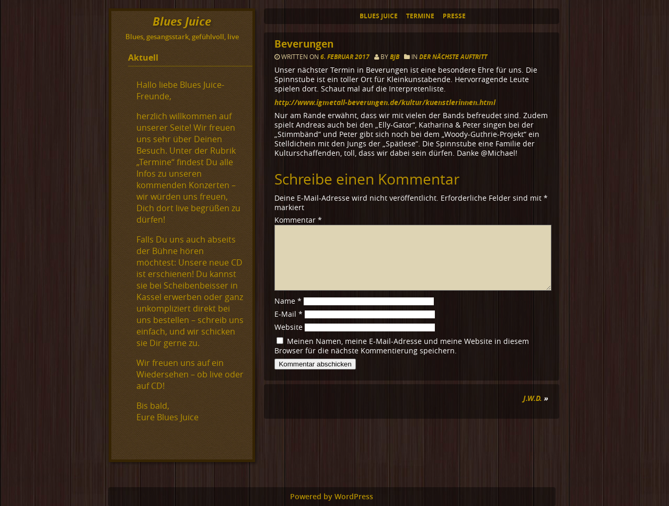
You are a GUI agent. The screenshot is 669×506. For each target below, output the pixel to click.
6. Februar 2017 (345, 56)
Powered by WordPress (331, 496)
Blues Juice (379, 16)
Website (288, 339)
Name (288, 313)
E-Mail (288, 326)
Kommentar (298, 220)
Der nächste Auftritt (453, 56)
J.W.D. (532, 411)
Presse (454, 16)
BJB (394, 56)
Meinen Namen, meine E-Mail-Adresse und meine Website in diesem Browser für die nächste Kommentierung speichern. (401, 358)
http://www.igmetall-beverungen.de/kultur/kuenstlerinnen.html (384, 102)
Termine (420, 16)
